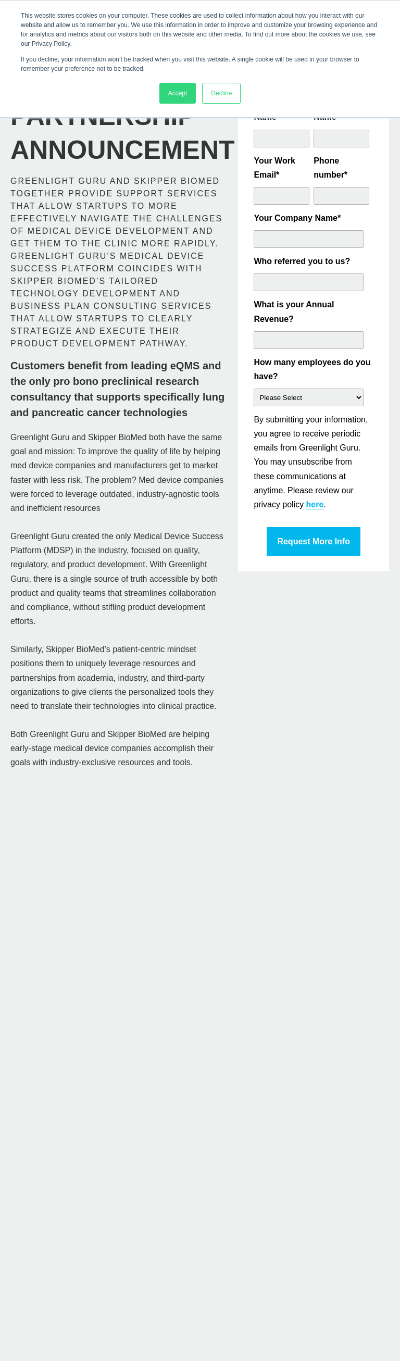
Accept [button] (178, 93)
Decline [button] (221, 93)
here (315, 504)
